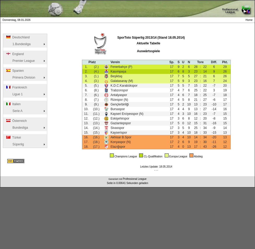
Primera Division (20, 77)
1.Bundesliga (18, 44)
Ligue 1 (14, 94)
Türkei (13, 137)
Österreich (16, 121)
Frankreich (16, 87)
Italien (13, 104)
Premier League (20, 61)
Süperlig (14, 144)
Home (250, 20)
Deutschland (17, 37)
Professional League (134, 178)
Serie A (13, 111)
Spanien (14, 71)
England (14, 54)
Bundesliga (16, 127)
